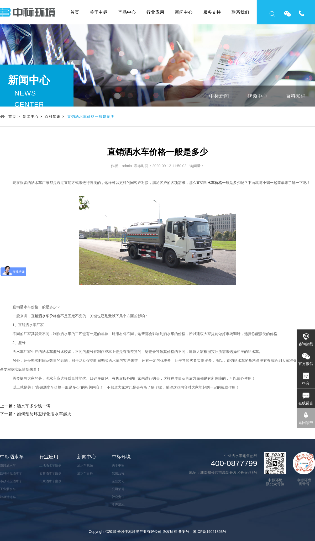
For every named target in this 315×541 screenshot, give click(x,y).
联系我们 (240, 12)
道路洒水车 (8, 465)
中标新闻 (219, 96)
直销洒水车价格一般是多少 (90, 116)
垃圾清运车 (8, 497)
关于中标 (99, 12)
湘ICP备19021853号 (210, 531)
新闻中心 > (32, 116)
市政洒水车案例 (50, 481)
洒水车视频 (85, 465)
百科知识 (296, 96)
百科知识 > (54, 116)
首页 (74, 12)
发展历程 (118, 473)
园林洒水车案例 (50, 473)
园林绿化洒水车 (11, 473)
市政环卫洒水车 (11, 481)
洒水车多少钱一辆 (33, 406)
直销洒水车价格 (209, 183)
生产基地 (118, 505)
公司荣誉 (118, 489)
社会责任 (118, 497)
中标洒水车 (12, 456)
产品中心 (127, 12)
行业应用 (155, 12)
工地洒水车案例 (50, 465)
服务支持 (212, 12)
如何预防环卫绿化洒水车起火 (44, 414)
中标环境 (121, 456)
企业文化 (118, 481)
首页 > (14, 116)
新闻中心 (184, 12)
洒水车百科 (85, 473)
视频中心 (257, 96)
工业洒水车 (8, 489)
